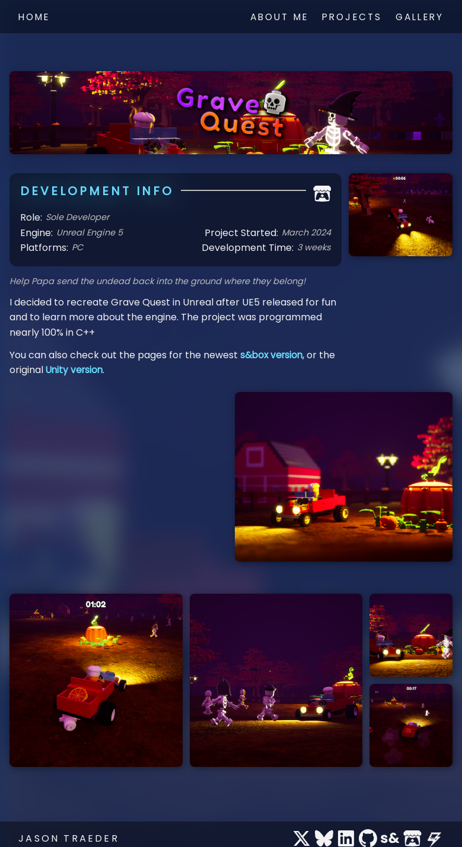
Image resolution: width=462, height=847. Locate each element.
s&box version (272, 355)
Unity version (76, 370)
